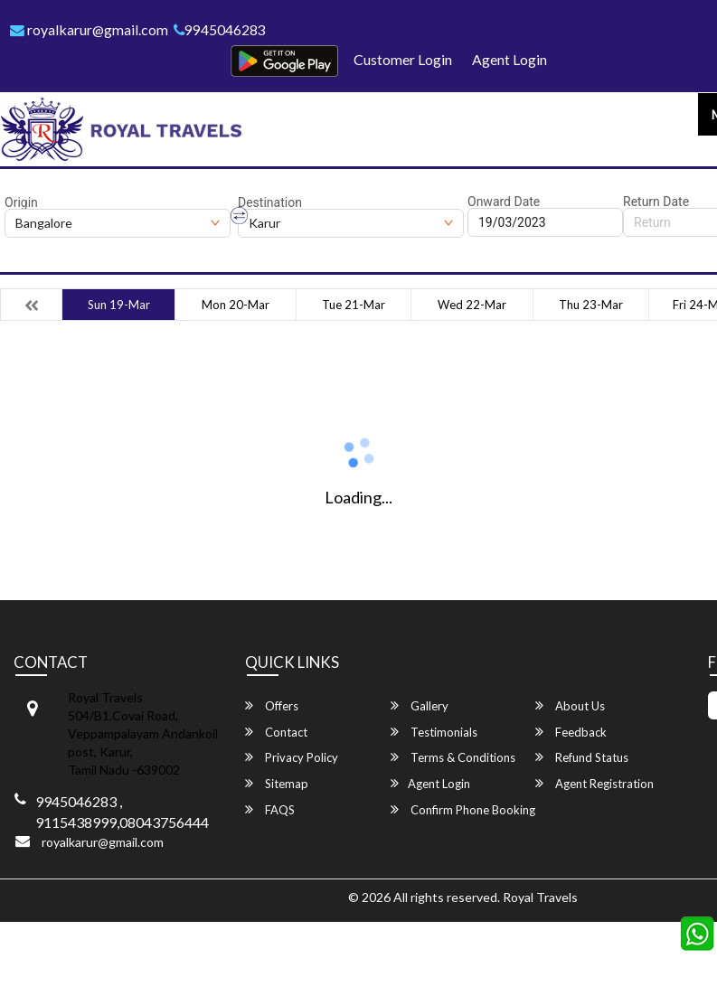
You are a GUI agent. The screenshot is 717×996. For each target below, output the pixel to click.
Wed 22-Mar (472, 304)
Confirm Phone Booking (463, 809)
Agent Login (509, 59)
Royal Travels (540, 897)
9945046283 (221, 29)
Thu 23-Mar (591, 304)
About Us (570, 706)
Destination (270, 202)
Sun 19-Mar (119, 304)
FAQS (270, 809)
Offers (271, 706)
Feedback (571, 731)
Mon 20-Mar (235, 304)
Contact (276, 731)
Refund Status (581, 758)
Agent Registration (594, 783)
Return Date (656, 201)
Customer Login (403, 59)
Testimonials (434, 731)
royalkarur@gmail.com (89, 29)
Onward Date (503, 201)
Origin (21, 202)
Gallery (419, 706)
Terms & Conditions (453, 758)
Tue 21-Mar (353, 304)
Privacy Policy (291, 758)
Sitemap (276, 783)
